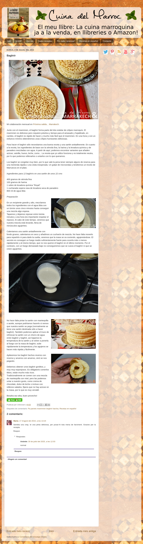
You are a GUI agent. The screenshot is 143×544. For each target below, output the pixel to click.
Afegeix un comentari (17, 459)
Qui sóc (30, 41)
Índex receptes (45, 41)
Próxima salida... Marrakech (46, 124)
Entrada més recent (18, 531)
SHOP (19, 41)
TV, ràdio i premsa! (65, 41)
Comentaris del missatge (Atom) (33, 537)
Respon (16, 431)
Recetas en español (88, 41)
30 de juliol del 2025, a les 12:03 (41, 441)
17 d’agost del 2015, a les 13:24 (32, 421)
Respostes (20, 437)
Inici (9, 41)
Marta (15, 421)
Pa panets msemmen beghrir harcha (43, 409)
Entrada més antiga (84, 531)
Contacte (107, 41)
